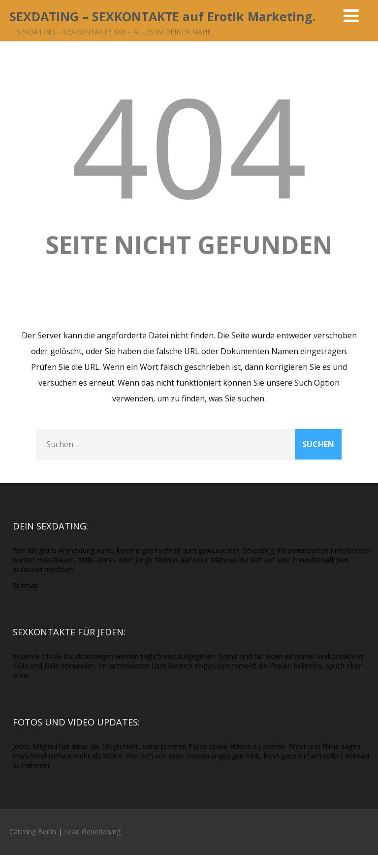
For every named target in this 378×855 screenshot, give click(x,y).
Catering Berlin (32, 831)
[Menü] (351, 15)
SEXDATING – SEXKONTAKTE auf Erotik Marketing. (162, 16)
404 (189, 145)
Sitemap (26, 585)
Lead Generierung (92, 831)
